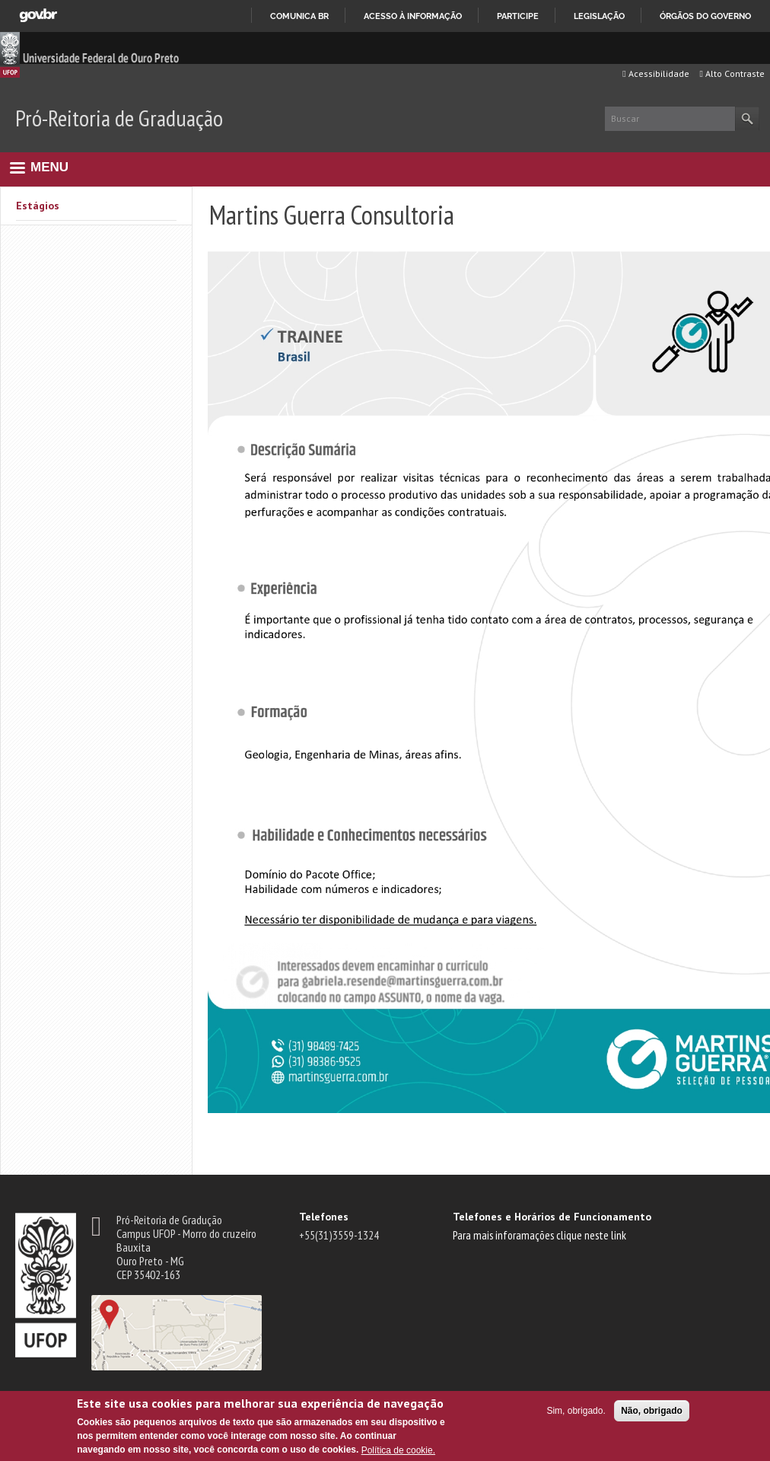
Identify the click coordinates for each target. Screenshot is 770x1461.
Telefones (323, 1216)
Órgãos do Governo (705, 16)
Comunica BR (299, 16)
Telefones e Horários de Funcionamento (552, 1216)
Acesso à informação (413, 16)
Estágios (37, 205)
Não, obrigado (651, 1410)
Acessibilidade (655, 73)
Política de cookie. (398, 1450)
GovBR (38, 15)
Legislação (599, 16)
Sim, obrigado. (575, 1410)
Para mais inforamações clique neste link (539, 1234)
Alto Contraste (732, 73)
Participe (518, 16)
